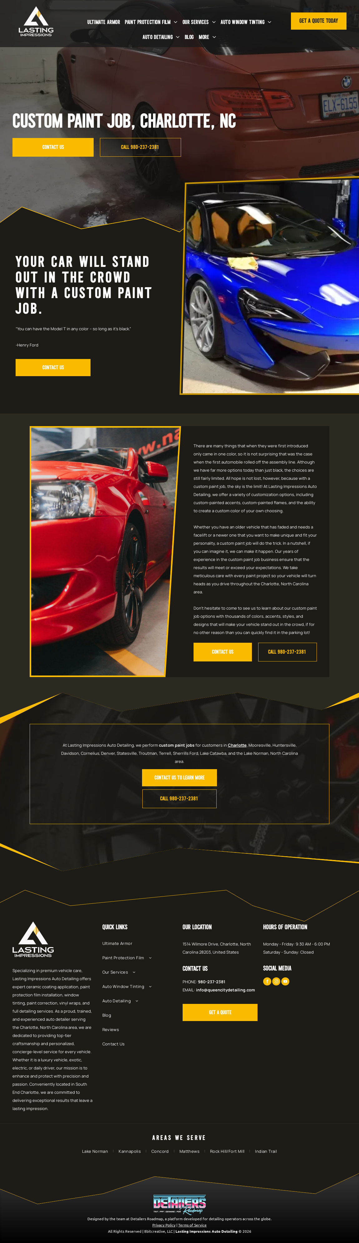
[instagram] (276, 982)
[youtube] (285, 982)
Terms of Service (192, 1224)
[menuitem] (103, 22)
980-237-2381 (211, 982)
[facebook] (267, 982)
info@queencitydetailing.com (225, 990)
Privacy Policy (163, 1224)
